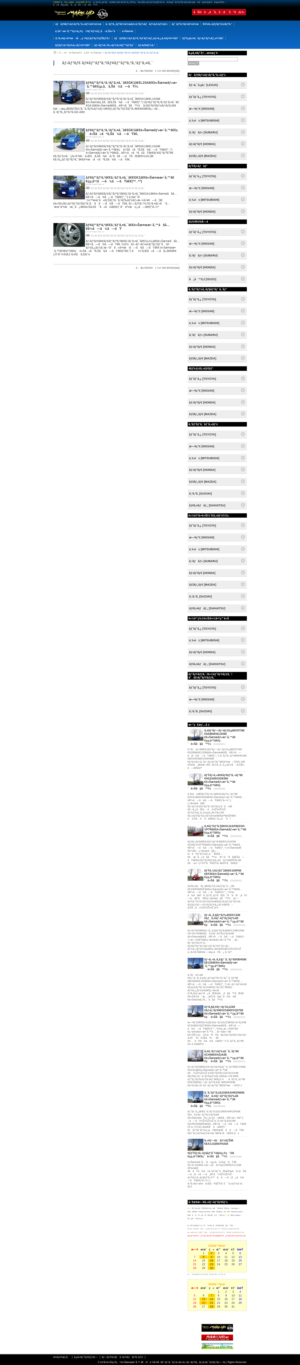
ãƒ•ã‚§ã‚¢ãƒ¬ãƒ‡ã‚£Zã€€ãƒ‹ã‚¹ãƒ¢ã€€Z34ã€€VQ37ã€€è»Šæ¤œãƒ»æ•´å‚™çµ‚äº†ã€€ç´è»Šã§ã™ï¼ (224, 1011)
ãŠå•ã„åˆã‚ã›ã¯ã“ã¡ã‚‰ (219, 12)
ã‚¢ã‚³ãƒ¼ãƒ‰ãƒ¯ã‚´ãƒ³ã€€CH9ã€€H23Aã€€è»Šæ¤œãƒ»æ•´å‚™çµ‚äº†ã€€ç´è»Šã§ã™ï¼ (224, 1056)
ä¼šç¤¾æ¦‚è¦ (61, 1357)
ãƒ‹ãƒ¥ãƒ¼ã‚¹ (146, 45)
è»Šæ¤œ (127, 31)
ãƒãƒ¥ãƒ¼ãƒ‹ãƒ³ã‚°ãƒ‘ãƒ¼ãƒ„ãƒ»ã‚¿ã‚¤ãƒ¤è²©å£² (146, 38)
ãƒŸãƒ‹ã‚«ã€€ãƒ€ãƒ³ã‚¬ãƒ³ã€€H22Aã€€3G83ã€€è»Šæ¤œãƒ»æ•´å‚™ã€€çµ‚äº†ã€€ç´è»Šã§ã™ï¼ (215, 781)
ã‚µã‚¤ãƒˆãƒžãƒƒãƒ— (86, 1357)
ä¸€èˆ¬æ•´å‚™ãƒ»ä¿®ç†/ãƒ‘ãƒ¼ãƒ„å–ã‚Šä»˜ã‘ (86, 31)
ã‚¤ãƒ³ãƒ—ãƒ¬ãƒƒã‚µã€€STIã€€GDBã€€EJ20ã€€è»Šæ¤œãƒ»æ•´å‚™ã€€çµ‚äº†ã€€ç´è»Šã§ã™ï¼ (216, 737)
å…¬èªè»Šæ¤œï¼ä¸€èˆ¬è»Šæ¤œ (80, 52)
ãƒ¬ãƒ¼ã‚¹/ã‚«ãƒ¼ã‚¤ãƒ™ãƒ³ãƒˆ (114, 45)
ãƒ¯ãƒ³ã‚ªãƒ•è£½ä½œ (185, 24)
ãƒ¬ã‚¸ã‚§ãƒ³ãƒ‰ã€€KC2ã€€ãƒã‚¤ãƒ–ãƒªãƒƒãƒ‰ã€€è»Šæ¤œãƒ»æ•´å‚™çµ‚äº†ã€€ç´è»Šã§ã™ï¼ (224, 919)
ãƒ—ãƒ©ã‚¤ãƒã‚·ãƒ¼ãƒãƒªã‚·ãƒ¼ (122, 1357)
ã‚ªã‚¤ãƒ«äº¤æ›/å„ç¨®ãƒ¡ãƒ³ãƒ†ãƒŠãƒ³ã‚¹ (82, 38)
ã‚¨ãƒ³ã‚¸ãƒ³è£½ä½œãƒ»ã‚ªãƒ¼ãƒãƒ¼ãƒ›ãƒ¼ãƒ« (137, 24)
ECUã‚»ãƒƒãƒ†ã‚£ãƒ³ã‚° (217, 24)
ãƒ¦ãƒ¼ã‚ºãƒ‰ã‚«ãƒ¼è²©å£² (72, 45)
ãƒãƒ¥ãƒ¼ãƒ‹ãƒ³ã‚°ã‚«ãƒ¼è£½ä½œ (78, 24)
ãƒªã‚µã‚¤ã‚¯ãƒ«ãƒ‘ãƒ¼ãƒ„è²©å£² (203, 38)
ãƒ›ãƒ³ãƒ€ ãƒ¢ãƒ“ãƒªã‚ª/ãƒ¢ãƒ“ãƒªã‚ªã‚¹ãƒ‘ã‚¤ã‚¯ (133, 52)
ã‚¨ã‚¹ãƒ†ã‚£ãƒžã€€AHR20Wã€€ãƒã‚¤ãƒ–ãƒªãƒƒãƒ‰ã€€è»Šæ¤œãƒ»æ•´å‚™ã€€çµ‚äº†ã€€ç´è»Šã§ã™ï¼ (216, 1099)
